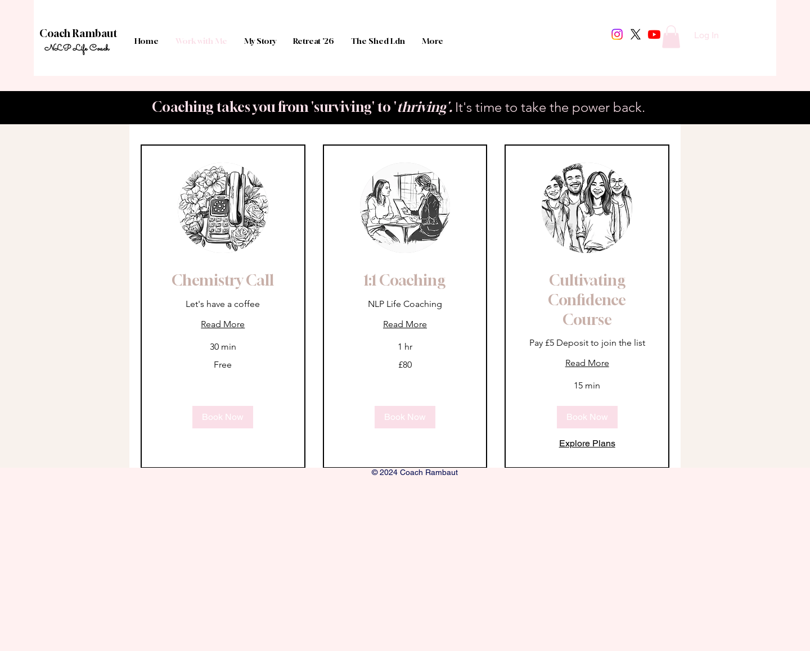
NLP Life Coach (76, 48)
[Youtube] (654, 34)
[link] (223, 281)
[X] (635, 34)
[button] (671, 36)
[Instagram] (617, 34)
